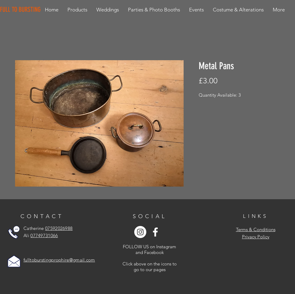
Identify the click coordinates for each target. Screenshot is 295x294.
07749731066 (44, 235)
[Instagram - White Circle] (140, 232)
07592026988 (59, 228)
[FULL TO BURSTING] (21, 10)
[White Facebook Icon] (155, 232)
